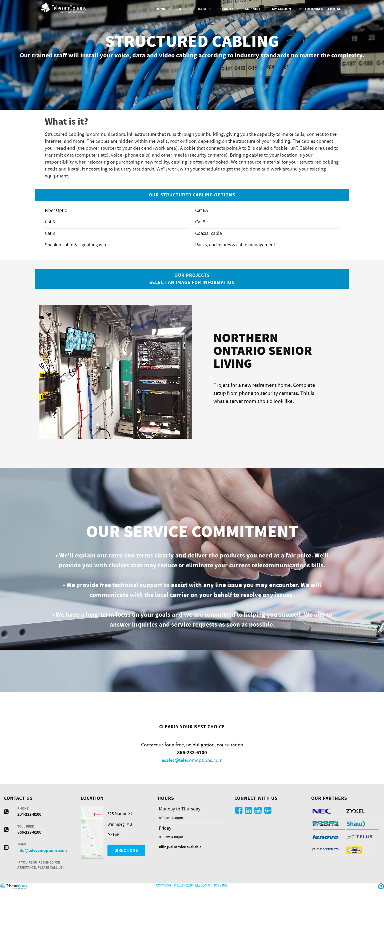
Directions (126, 884)
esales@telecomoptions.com (192, 794)
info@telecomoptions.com (42, 884)
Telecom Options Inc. (210, 919)
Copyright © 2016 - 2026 (174, 919)
